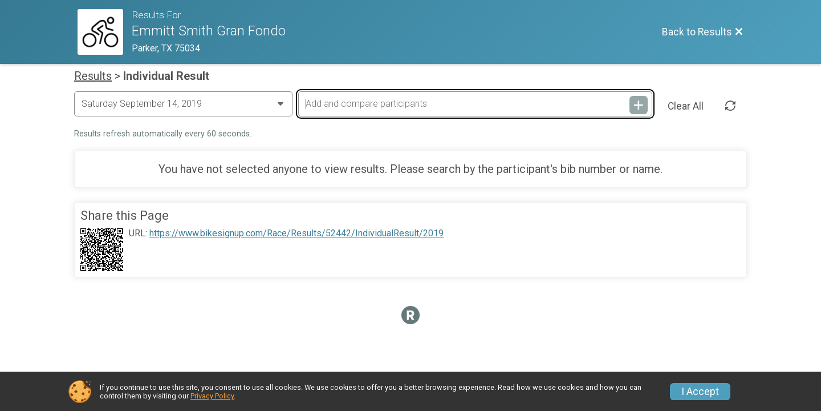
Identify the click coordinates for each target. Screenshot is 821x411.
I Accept (700, 391)
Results (93, 76)
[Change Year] (183, 103)
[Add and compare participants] (475, 103)
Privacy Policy (212, 396)
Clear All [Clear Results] (686, 106)
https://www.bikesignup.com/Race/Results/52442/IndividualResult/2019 (296, 233)
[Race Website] (105, 32)
